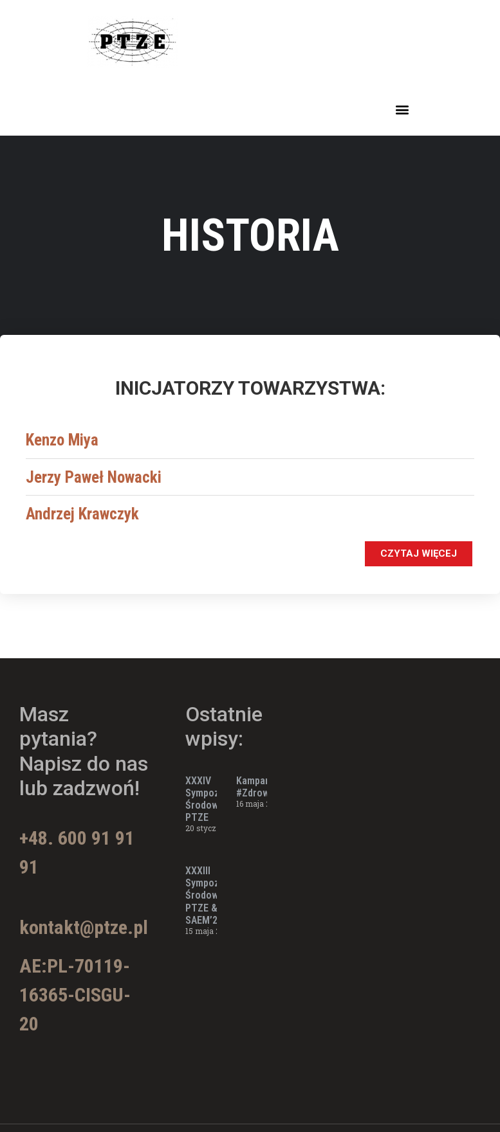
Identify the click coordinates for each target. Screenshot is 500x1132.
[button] (401, 109)
